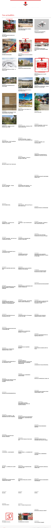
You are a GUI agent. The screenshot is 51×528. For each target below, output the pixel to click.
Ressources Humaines (35, 8)
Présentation (14, 8)
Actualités (27, 8)
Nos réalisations (21, 8)
